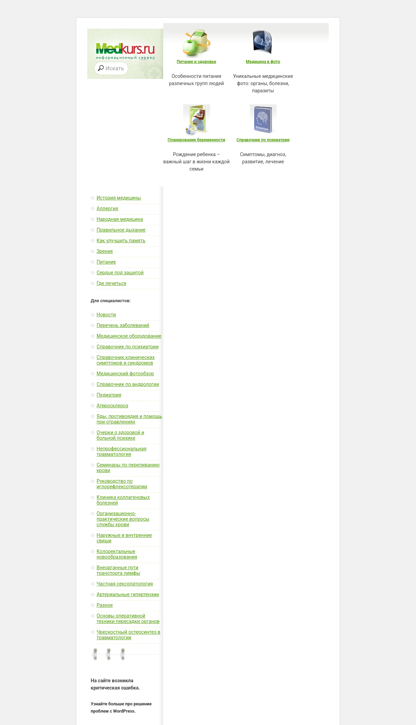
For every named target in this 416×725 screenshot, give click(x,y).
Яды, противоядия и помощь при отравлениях (129, 419)
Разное (105, 605)
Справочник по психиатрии (263, 139)
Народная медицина (120, 219)
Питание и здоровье (196, 61)
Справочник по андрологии (128, 384)
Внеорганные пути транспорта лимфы (118, 570)
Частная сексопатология (125, 583)
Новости (106, 314)
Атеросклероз (112, 405)
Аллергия (107, 208)
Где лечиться (111, 283)
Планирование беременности (196, 139)
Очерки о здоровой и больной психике (120, 435)
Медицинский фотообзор (125, 373)
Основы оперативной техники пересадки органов (128, 618)
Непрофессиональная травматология (121, 451)
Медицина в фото (263, 61)
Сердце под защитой (120, 272)
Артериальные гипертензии (128, 594)
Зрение (105, 251)
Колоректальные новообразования (117, 554)
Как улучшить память (121, 240)
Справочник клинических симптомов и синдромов (126, 360)
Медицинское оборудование (129, 336)
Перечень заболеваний (123, 325)
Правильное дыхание (121, 230)
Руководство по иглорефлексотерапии (122, 483)
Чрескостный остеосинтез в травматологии (128, 634)
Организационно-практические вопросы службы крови (123, 519)
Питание (106, 262)
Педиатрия (109, 395)
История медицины (119, 198)
